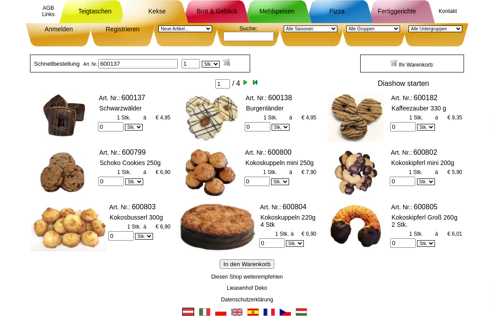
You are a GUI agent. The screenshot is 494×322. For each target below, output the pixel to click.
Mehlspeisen (277, 11)
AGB (48, 8)
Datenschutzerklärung (247, 300)
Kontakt (448, 11)
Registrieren (122, 29)
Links (48, 14)
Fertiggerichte (397, 11)
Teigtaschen (95, 11)
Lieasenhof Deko (247, 288)
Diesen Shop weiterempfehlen (247, 277)
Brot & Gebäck (216, 11)
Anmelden (59, 29)
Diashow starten (403, 83)
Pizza (337, 11)
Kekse (157, 11)
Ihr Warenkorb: (412, 63)
